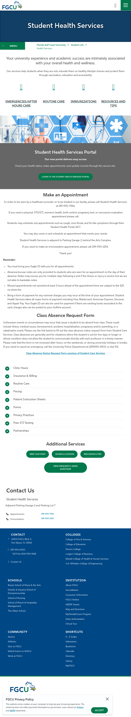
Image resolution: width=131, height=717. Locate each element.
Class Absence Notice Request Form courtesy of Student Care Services (65, 353)
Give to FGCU (15, 646)
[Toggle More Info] (7, 368)
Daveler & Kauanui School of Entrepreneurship (23, 592)
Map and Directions (76, 609)
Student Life (77, 45)
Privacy (80, 707)
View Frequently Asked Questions (65, 467)
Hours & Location (64, 454)
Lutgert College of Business (80, 554)
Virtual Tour (72, 624)
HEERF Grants (73, 605)
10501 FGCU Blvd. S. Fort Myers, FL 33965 (22, 541)
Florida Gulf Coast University (51, 45)
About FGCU (72, 585)
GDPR (12, 711)
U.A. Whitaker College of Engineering (85, 564)
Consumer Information (78, 595)
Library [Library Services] (69, 661)
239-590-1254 (47, 519)
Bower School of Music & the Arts (25, 585)
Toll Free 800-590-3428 (25, 554)
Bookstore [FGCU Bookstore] (71, 646)
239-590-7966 (47, 514)
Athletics (12, 642)
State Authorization (76, 619)
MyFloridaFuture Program (79, 614)
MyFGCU (70, 666)
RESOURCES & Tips (92, 454)
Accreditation (72, 590)
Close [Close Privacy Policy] (107, 699)
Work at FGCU (15, 656)
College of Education (77, 544)
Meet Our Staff (37, 454)
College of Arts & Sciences (79, 539)
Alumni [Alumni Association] (11, 637)
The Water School (17, 612)
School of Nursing (17, 599)
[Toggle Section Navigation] (12, 46)
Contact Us (16, 562)
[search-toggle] (115, 5)
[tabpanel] (65, 152)
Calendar (70, 651)
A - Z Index (72, 637)
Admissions (72, 642)
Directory (70, 656)
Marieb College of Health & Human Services (89, 559)
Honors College (74, 549)
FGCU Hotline (73, 600)
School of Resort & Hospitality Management (23, 605)
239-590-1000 (18, 550)
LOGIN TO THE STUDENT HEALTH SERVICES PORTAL (65, 177)
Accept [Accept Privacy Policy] (99, 710)
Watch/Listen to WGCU (20, 651)
